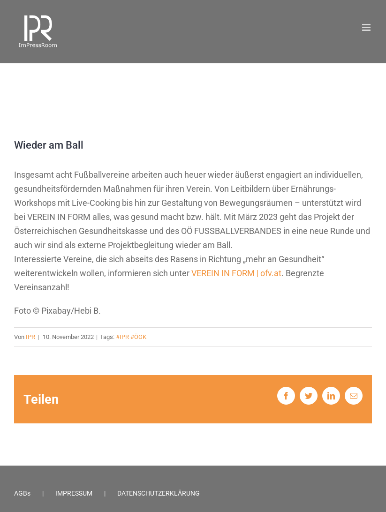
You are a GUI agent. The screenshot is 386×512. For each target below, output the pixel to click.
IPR (30, 336)
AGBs (22, 493)
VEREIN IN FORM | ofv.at (236, 273)
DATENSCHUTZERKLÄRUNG (158, 493)
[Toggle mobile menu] (367, 27)
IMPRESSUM (73, 493)
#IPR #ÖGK (131, 336)
